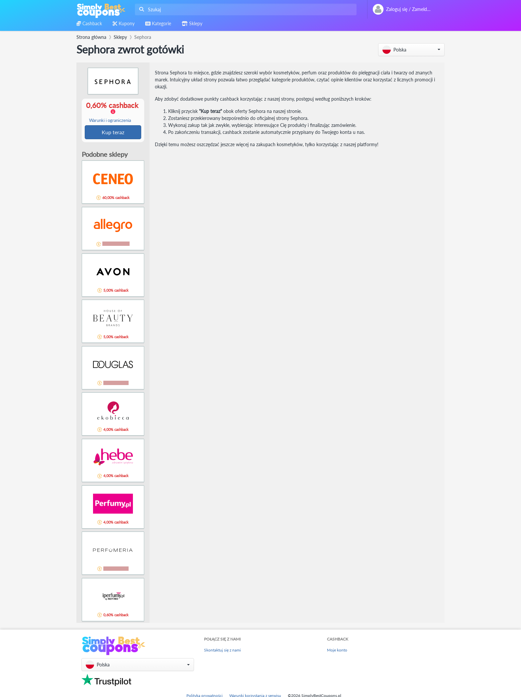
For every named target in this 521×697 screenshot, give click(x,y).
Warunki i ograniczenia (110, 121)
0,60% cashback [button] (112, 112)
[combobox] (244, 9)
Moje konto (337, 650)
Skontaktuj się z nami (222, 650)
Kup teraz (113, 132)
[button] (411, 49)
